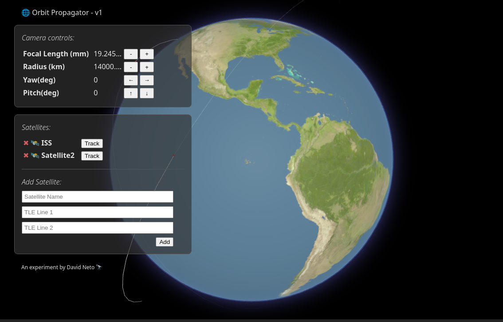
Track (92, 143)
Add (164, 242)
